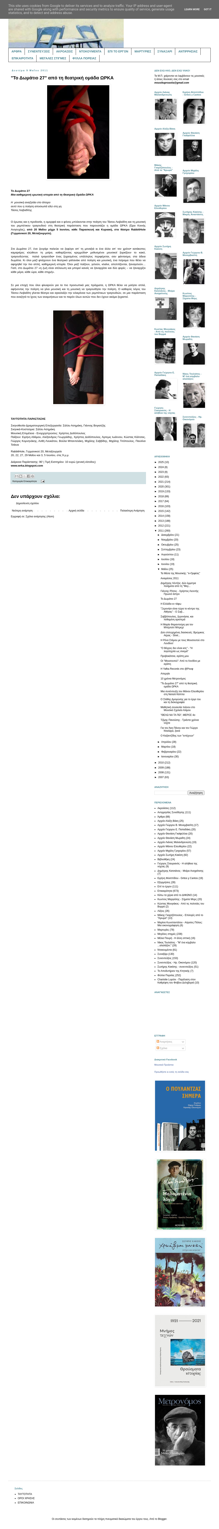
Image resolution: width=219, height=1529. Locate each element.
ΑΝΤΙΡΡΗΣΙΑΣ (188, 51)
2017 (161, 501)
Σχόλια (162, 1048)
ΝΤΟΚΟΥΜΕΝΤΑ (90, 51)
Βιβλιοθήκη (163, 859)
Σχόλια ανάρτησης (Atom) (40, 516)
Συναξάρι (162, 954)
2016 (161, 506)
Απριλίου (166, 741)
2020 (161, 486)
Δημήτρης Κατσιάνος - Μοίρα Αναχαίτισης (180, 870)
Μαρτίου (166, 746)
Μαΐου (165, 569)
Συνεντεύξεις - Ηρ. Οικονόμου (173, 962)
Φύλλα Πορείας (165, 975)
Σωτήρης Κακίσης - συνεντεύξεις (175, 966)
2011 (161, 530)
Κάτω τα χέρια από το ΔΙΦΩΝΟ (174, 895)
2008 (161, 772)
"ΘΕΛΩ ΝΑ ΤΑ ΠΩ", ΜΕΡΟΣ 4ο (178, 715)
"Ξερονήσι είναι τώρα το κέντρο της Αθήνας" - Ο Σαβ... (180, 610)
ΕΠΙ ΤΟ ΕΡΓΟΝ (118, 51)
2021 (161, 481)
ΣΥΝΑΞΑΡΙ (164, 51)
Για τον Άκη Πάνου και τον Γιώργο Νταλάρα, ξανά (179, 729)
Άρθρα (161, 816)
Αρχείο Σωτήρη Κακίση (170, 855)
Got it (207, 9)
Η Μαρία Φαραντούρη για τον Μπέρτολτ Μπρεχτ (177, 626)
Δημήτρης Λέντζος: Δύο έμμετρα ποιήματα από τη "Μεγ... (178, 585)
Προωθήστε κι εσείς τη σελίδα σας (171, 1072)
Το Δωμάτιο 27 (169, 598)
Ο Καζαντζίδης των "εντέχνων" (177, 735)
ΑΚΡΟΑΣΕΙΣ (64, 51)
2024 (161, 467)
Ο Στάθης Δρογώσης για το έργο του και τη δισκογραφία (181, 701)
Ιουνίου (165, 564)
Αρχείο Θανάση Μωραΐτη (171, 838)
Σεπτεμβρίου (168, 549)
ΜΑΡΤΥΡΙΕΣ (143, 51)
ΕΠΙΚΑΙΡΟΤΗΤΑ (22, 58)
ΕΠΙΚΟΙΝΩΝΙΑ (26, 1502)
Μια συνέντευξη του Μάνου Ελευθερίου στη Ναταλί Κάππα (182, 693)
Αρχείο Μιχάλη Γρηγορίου (171, 850)
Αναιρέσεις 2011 (170, 578)
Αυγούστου (167, 554)
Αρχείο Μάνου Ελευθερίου (171, 846)
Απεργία (165, 673)
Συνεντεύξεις (164, 958)
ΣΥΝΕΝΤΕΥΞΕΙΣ (39, 51)
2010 (161, 762)
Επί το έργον (164, 886)
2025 (161, 462)
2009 (161, 767)
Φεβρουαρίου (169, 751)
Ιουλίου (165, 559)
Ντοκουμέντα (164, 949)
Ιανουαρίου (167, 756)
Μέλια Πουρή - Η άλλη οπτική (173, 938)
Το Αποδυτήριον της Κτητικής (173, 970)
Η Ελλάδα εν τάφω (171, 603)
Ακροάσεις (163, 808)
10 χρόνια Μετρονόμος (173, 678)
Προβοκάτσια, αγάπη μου (175, 656)
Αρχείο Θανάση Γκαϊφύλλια (172, 833)
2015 (161, 511)
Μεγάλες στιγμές (166, 933)
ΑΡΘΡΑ (16, 51)
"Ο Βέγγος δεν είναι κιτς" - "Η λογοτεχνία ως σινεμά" (177, 650)
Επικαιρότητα (30, 481)
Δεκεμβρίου (168, 534)
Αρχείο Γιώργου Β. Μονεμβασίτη (175, 825)
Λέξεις (160, 911)
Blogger (162, 1519)
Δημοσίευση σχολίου (27, 503)
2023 (161, 472)
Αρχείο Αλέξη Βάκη (168, 820)
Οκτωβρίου (167, 544)
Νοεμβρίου (167, 539)
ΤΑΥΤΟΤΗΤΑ (25, 1494)
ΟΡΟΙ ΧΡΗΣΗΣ (26, 1498)
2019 (161, 491)
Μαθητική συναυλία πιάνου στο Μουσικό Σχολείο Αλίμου (178, 709)
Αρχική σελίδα (76, 510)
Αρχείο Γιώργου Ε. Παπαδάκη (173, 829)
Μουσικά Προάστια (164, 1064)
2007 (161, 777)
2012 (161, 525)
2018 (161, 496)
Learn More (192, 9)
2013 (161, 520)
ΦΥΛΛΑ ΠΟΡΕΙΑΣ (84, 58)
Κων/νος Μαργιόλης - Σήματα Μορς (177, 899)
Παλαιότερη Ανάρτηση (132, 510)
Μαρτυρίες (163, 929)
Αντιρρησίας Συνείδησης (170, 812)
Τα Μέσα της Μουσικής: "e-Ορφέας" (180, 573)
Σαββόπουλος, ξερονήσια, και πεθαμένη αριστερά (177, 618)
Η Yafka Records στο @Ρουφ (177, 668)
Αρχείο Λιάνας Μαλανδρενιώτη (174, 842)
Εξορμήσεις (163, 882)
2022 (161, 476)
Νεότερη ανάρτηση (22, 510)
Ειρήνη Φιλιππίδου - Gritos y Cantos (177, 878)
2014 (161, 515)
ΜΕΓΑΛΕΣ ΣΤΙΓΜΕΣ (53, 58)
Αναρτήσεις (164, 1041)
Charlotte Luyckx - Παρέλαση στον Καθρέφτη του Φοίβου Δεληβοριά (176, 981)
